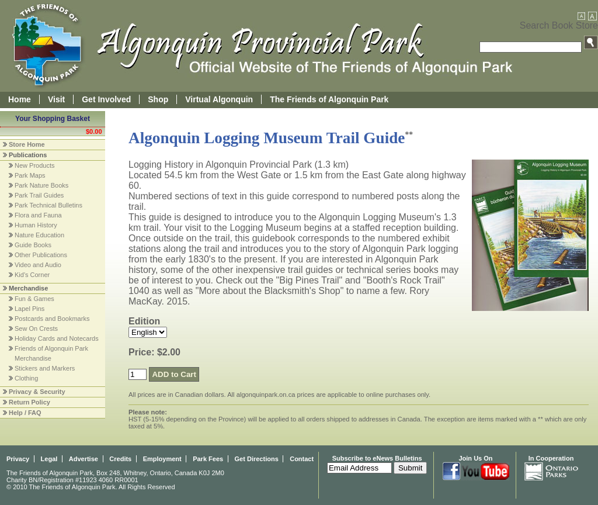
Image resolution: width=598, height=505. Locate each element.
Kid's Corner (32, 274)
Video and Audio (38, 264)
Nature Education (39, 234)
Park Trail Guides (39, 195)
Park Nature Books (41, 185)
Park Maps (30, 175)
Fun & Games (34, 298)
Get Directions (257, 458)
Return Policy (29, 402)
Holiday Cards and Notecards (57, 338)
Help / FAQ (25, 412)
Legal (49, 458)
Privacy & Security (37, 391)
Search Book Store (559, 25)
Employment (162, 458)
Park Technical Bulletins (48, 205)
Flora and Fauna (38, 215)
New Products (34, 165)
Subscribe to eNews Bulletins (377, 458)
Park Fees (208, 458)
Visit (56, 99)
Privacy (17, 458)
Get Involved (106, 99)
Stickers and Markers (45, 368)
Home (19, 99)
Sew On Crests (36, 328)
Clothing (26, 378)
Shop (158, 99)
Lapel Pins (29, 308)
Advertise (83, 458)
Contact (302, 458)
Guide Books (33, 244)
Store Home (27, 144)
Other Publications (41, 254)
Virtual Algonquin (219, 99)
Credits (120, 458)
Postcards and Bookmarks (52, 318)
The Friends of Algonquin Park (329, 99)
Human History (36, 225)
